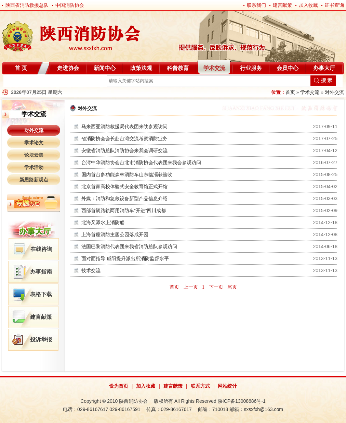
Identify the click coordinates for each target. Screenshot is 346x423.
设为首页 (118, 386)
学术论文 (33, 142)
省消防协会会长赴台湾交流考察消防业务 (124, 138)
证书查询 (334, 5)
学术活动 (33, 167)
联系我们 (256, 5)
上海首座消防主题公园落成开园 (114, 234)
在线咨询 (41, 249)
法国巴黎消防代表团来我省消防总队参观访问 (129, 246)
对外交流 (334, 92)
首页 (290, 92)
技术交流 (91, 270)
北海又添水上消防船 (102, 222)
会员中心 (287, 68)
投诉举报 (41, 339)
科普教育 (178, 68)
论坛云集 (33, 155)
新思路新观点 (33, 179)
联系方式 (200, 386)
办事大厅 (324, 68)
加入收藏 (308, 5)
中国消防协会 (69, 5)
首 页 (21, 68)
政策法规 (141, 68)
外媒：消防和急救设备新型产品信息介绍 (124, 198)
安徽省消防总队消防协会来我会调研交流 (124, 150)
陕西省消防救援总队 (27, 5)
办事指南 (41, 272)
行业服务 (251, 68)
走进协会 (68, 68)
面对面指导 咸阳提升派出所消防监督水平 (125, 258)
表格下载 (41, 294)
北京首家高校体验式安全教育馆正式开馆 (124, 186)
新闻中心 (105, 68)
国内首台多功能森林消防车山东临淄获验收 (126, 174)
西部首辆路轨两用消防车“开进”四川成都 (123, 210)
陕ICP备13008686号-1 (242, 401)
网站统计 (227, 386)
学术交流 (214, 68)
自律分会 (20, 82)
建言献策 (282, 5)
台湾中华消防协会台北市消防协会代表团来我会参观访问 (141, 162)
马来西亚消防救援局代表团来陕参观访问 (124, 126)
